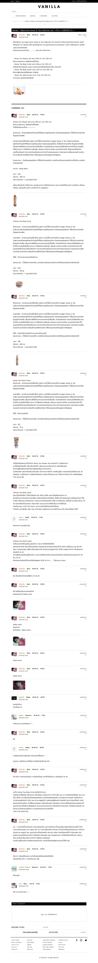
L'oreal (60, 942)
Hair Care (29, 947)
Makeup (29, 945)
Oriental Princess (63, 940)
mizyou (21, 517)
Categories (43, 16)
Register (18, 1)
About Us (14, 947)
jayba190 (21, 697)
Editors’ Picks (17, 927)
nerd (20, 884)
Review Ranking (21, 16)
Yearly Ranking (47, 949)
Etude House (61, 945)
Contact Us (14, 949)
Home (13, 21)
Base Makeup (30, 942)
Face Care (29, 940)
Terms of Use (15, 945)
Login (12, 1)
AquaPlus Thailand (24, 867)
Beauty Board (20, 21)
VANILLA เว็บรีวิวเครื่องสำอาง (79, 1)
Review (84, 35)
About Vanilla (15, 940)
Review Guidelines (16, 942)
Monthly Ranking (47, 942)
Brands (32, 16)
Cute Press (61, 947)
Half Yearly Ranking (48, 947)
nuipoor (21, 747)
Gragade (21, 715)
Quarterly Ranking (47, 945)
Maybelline (61, 949)
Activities (54, 16)
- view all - (45, 927)
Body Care (30, 949)
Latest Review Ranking (49, 940)
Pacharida (22, 35)
